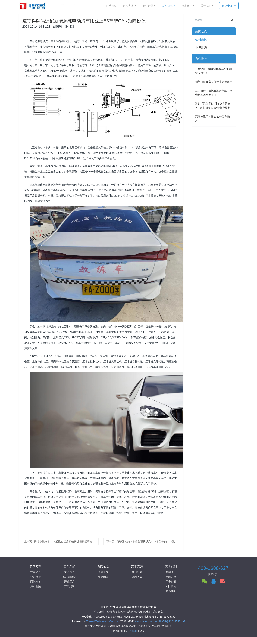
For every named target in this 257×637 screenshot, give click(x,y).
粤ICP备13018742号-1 (172, 621)
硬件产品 (148, 5)
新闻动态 (167, 5)
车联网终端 (69, 576)
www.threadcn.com (146, 621)
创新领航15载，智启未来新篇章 (213, 81)
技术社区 (137, 572)
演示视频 (35, 586)
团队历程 (171, 586)
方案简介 (35, 572)
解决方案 (128, 5)
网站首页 (111, 5)
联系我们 (171, 590)
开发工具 (69, 581)
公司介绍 (171, 572)
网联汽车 (35, 581)
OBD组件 (69, 572)
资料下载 (137, 576)
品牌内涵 (171, 576)
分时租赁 (35, 576)
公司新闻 (201, 39)
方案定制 (69, 586)
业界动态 (201, 47)
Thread (132, 630)
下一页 (143, 541)
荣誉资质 (171, 581)
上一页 (61, 541)
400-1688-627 (213, 568)
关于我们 (206, 5)
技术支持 (186, 5)
